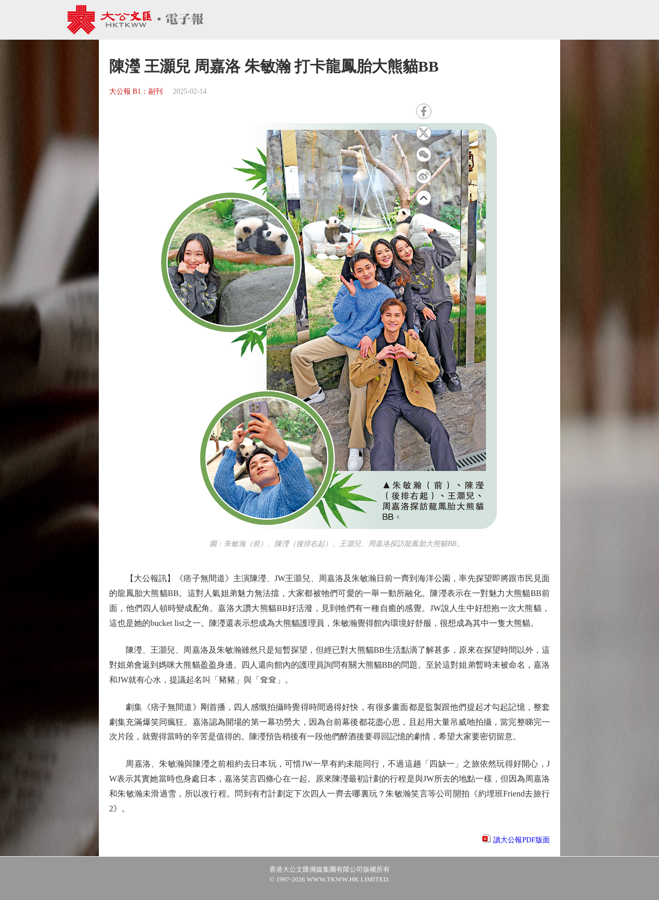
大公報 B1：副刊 (136, 91)
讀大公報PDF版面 (521, 840)
